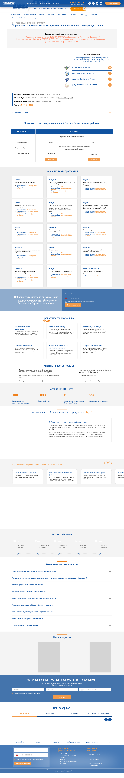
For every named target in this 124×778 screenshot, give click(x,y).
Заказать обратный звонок (23, 763)
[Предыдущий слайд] (106, 463)
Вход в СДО (83, 15)
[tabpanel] (62, 730)
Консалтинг (62, 15)
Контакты (94, 15)
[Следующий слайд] (110, 463)
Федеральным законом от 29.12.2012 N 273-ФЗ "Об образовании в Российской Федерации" (62, 37)
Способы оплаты (30, 15)
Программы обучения (46, 15)
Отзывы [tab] (74, 714)
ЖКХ (20, 18)
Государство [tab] (25, 714)
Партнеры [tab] (50, 714)
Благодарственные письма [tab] (99, 714)
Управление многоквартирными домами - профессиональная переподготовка (44, 18)
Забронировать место (73, 305)
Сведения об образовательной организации (49, 8)
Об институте (15, 15)
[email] (88, 294)
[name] (62, 689)
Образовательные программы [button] (68, 755)
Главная (14, 18)
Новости (73, 15)
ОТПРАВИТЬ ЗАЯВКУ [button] (77, 8)
